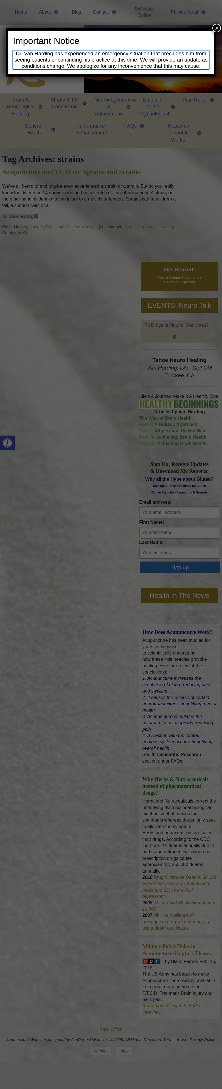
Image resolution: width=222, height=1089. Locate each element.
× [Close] (217, 28)
